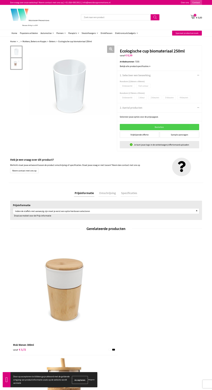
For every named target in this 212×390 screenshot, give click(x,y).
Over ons (185, 2)
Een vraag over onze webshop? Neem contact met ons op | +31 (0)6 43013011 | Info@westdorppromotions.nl (60, 2)
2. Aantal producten (131, 107)
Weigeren (91, 380)
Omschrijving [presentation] (107, 193)
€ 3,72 (19, 290)
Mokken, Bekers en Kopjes (34, 41)
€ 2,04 (115, 290)
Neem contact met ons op (24, 170)
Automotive (46, 33)
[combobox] (116, 17)
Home (14, 33)
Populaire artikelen (29, 33)
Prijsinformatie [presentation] (85, 193)
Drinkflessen (106, 33)
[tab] (85, 193)
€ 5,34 (163, 290)
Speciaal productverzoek (187, 33)
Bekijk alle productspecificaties (135, 66)
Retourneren (115, 340)
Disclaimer (162, 344)
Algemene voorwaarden (168, 336)
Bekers (52, 41)
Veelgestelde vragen (71, 340)
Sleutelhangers (89, 33)
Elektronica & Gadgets (125, 33)
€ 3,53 (67, 294)
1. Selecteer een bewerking (135, 75)
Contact (196, 2)
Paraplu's (72, 33)
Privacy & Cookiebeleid (167, 340)
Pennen (60, 33)
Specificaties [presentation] (128, 193)
